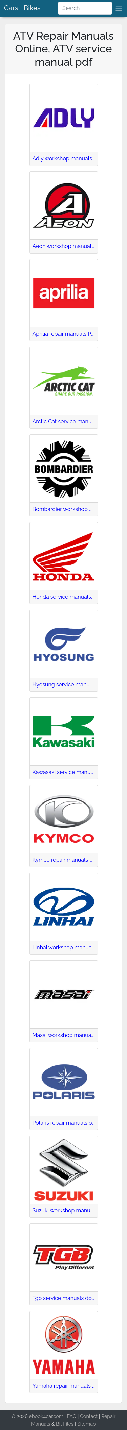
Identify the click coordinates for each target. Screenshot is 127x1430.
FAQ (72, 1416)
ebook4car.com (46, 1416)
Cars (11, 8)
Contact (89, 1416)
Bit (59, 1424)
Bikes (32, 8)
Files (68, 1424)
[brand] (119, 8)
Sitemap (86, 1424)
